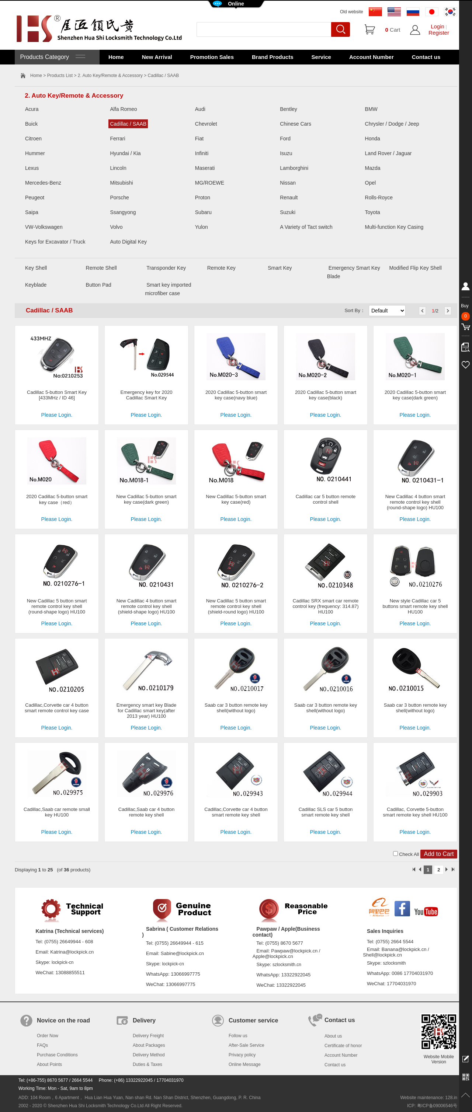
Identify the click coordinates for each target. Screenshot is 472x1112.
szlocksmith (394, 963)
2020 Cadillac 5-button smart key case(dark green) (415, 395)
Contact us (426, 57)
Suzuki (287, 212)
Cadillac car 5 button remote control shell (326, 499)
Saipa (31, 212)
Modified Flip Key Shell (415, 268)
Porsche (119, 197)
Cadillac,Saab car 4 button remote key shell (146, 812)
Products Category (51, 57)
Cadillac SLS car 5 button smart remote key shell (326, 812)
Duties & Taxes (147, 1064)
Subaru (203, 212)
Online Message (245, 1064)
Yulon (201, 227)
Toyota (372, 212)
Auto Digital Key (128, 242)
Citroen (33, 138)
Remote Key (221, 268)
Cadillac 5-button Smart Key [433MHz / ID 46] (57, 395)
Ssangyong (123, 212)
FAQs (42, 1045)
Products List (60, 75)
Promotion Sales (212, 57)
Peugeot (34, 197)
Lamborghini (294, 168)
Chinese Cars (295, 124)
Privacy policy (242, 1054)
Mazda (373, 168)
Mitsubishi (121, 183)
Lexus (32, 168)
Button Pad (98, 285)
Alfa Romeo (123, 109)
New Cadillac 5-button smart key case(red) (236, 499)
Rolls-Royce (379, 197)
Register (438, 32)
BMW (371, 109)
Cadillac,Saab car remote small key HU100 (57, 812)
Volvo (116, 227)
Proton (202, 197)
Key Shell (36, 268)
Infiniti (202, 153)
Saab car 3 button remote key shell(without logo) (236, 707)
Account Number (371, 57)
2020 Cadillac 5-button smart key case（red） (56, 499)
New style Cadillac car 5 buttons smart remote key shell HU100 (415, 606)
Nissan (288, 183)
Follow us (238, 1035)
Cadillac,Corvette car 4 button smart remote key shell (235, 812)
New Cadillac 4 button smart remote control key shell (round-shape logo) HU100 (415, 502)
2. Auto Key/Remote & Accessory (110, 75)
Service (321, 57)
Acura (32, 109)
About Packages (149, 1045)
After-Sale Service (246, 1045)
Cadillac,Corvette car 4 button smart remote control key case (57, 707)
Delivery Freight (148, 1035)
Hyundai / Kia (125, 153)
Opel (370, 183)
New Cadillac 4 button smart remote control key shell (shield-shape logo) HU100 (147, 606)
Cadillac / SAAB (128, 124)
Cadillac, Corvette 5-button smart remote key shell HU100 (415, 812)
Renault (289, 197)
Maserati (205, 168)
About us (333, 1036)
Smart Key (280, 268)
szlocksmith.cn (287, 964)
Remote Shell (101, 268)
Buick (31, 124)
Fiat (199, 138)
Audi (200, 109)
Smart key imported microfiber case (168, 289)
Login (437, 26)
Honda (372, 138)
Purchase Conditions (57, 1054)
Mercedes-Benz (43, 183)
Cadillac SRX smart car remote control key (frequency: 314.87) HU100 (325, 606)
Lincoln (118, 168)
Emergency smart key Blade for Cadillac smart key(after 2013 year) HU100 (147, 710)
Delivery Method (149, 1054)
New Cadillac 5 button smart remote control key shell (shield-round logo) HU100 (236, 606)
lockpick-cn (62, 962)
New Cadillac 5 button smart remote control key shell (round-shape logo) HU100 (57, 606)
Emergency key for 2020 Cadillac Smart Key (147, 395)
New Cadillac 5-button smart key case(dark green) (146, 499)
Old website (351, 11)
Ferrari (117, 138)
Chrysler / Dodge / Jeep (392, 124)
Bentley (288, 109)
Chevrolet (206, 124)
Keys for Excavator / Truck (55, 242)
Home (116, 57)
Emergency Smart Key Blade (353, 272)
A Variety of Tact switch (306, 227)
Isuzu (286, 153)
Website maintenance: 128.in (428, 1097)
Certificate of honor (343, 1045)
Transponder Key (166, 268)
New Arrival (157, 57)
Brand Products (273, 57)
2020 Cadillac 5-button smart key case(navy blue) (236, 395)
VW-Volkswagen (44, 227)
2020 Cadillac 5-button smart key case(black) (325, 395)
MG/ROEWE (209, 183)
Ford (285, 138)
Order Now (47, 1035)
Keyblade (35, 285)
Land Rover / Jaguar (388, 153)
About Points (49, 1064)
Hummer (35, 153)
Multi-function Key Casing (394, 227)
